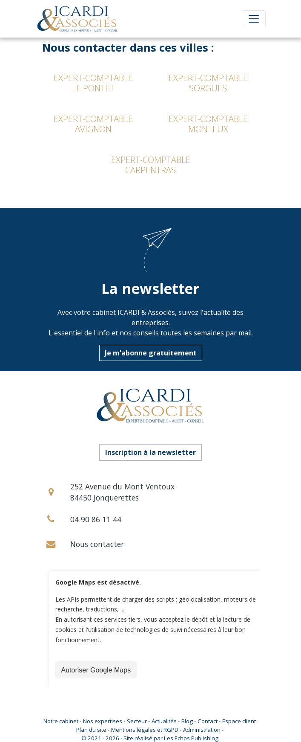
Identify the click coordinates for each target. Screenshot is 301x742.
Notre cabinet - (62, 721)
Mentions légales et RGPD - (146, 729)
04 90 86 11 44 (95, 519)
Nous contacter (97, 544)
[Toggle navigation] (254, 18)
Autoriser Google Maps (96, 670)
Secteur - (138, 721)
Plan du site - (92, 729)
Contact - (209, 721)
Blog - (188, 721)
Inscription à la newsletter (150, 452)
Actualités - (166, 721)
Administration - (203, 729)
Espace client (239, 721)
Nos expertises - (104, 721)
